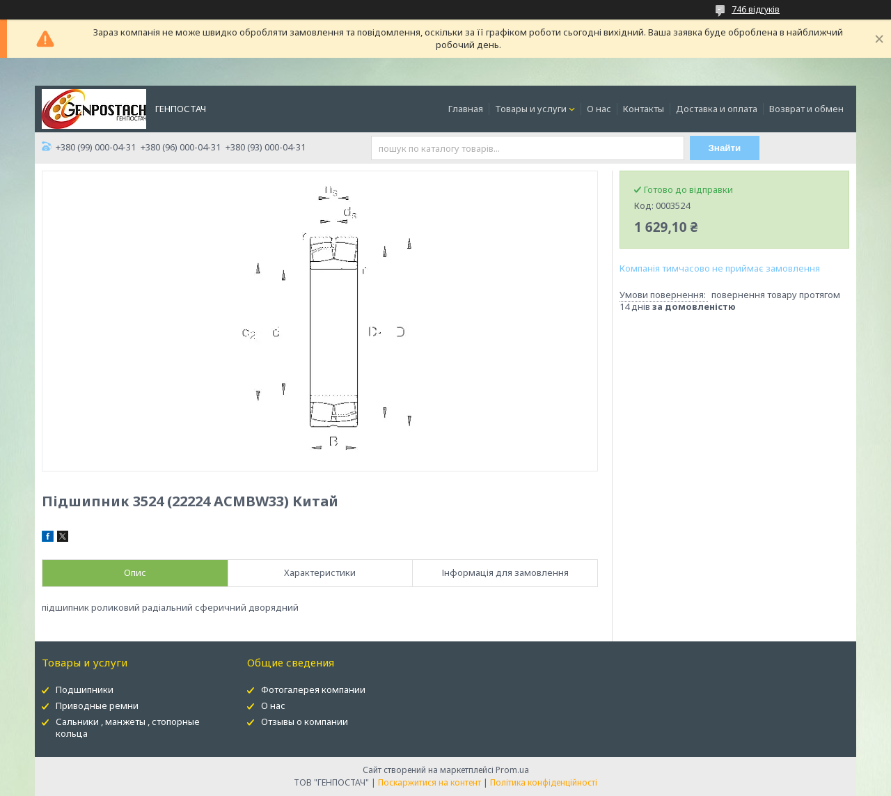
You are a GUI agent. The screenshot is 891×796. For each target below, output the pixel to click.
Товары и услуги (531, 108)
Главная (465, 108)
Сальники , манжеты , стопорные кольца (128, 727)
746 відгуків (756, 9)
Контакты (643, 108)
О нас (599, 108)
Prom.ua (512, 770)
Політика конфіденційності (543, 782)
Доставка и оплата (716, 108)
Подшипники (84, 689)
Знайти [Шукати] (725, 148)
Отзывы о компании (304, 721)
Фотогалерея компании (313, 689)
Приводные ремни (97, 705)
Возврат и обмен (806, 108)
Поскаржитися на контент (429, 782)
